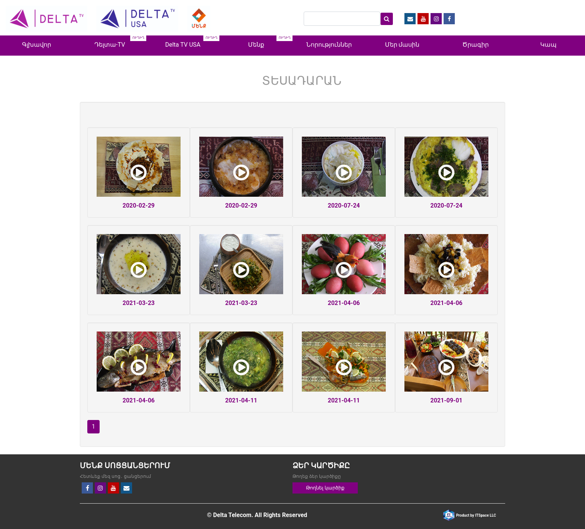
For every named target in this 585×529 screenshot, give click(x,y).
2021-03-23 (138, 302)
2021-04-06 (344, 302)
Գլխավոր (36, 44)
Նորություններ (329, 44)
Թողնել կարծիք (325, 488)
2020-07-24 (344, 205)
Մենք (256, 44)
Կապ (548, 44)
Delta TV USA (183, 44)
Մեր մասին (402, 44)
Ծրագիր (475, 44)
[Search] (342, 19)
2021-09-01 (446, 400)
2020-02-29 (138, 205)
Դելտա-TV (109, 44)
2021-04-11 (241, 400)
